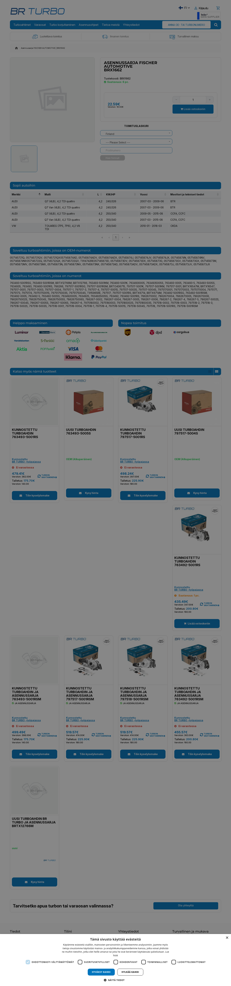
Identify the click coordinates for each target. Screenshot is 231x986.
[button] (115, 980)
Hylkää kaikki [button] (130, 972)
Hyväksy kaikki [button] (101, 972)
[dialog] (115, 960)
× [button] (227, 938)
